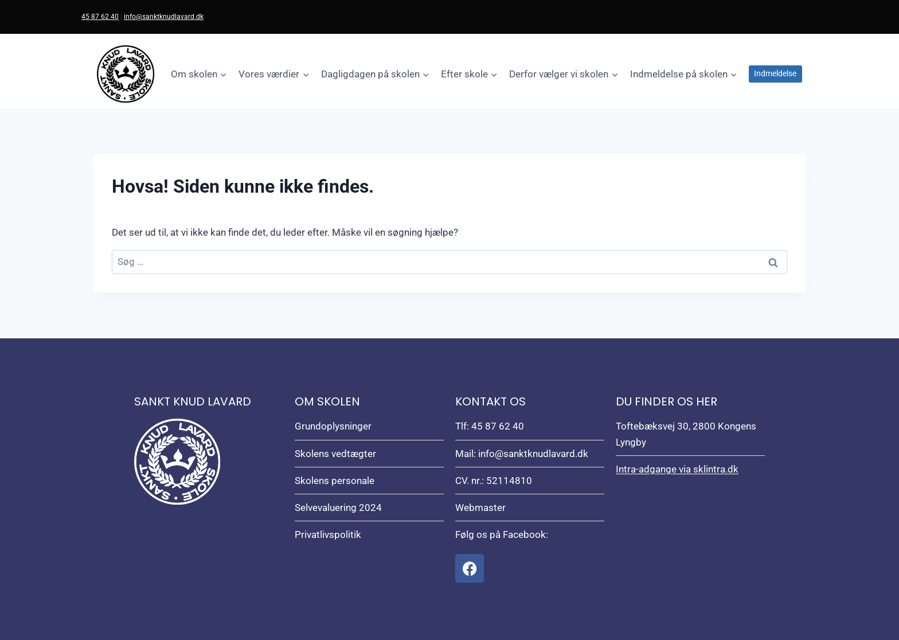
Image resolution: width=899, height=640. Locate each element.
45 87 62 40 (100, 17)
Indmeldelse (775, 73)
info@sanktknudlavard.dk (164, 17)
